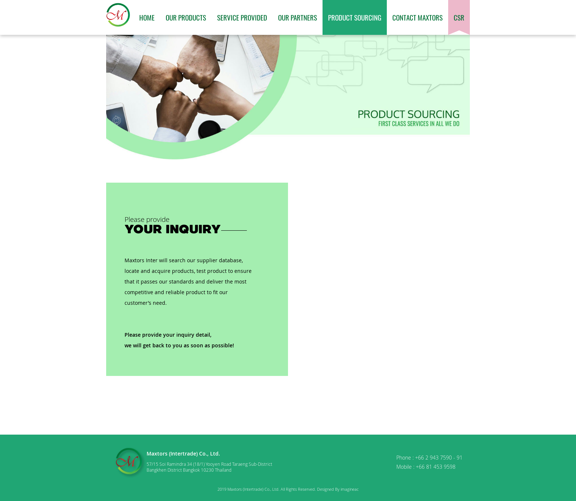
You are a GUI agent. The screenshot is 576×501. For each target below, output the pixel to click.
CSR (459, 17)
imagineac (350, 489)
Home (147, 17)
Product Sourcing (354, 17)
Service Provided (242, 17)
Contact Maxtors (417, 17)
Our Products (186, 17)
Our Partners (297, 17)
